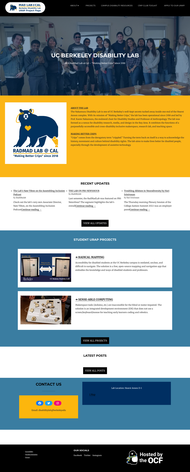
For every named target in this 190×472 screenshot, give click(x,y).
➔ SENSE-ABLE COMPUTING (94, 299)
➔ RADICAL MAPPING (89, 257)
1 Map (92, 394)
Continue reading (31, 209)
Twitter (87, 455)
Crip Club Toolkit (147, 5)
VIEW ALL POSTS (95, 370)
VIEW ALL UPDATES (95, 223)
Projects (91, 5)
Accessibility (29, 451)
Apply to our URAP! (174, 5)
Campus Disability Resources (117, 5)
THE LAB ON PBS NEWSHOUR (84, 190)
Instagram (97, 455)
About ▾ (74, 5)
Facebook (78, 455)
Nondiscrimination (31, 454)
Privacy (27, 457)
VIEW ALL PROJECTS (95, 340)
